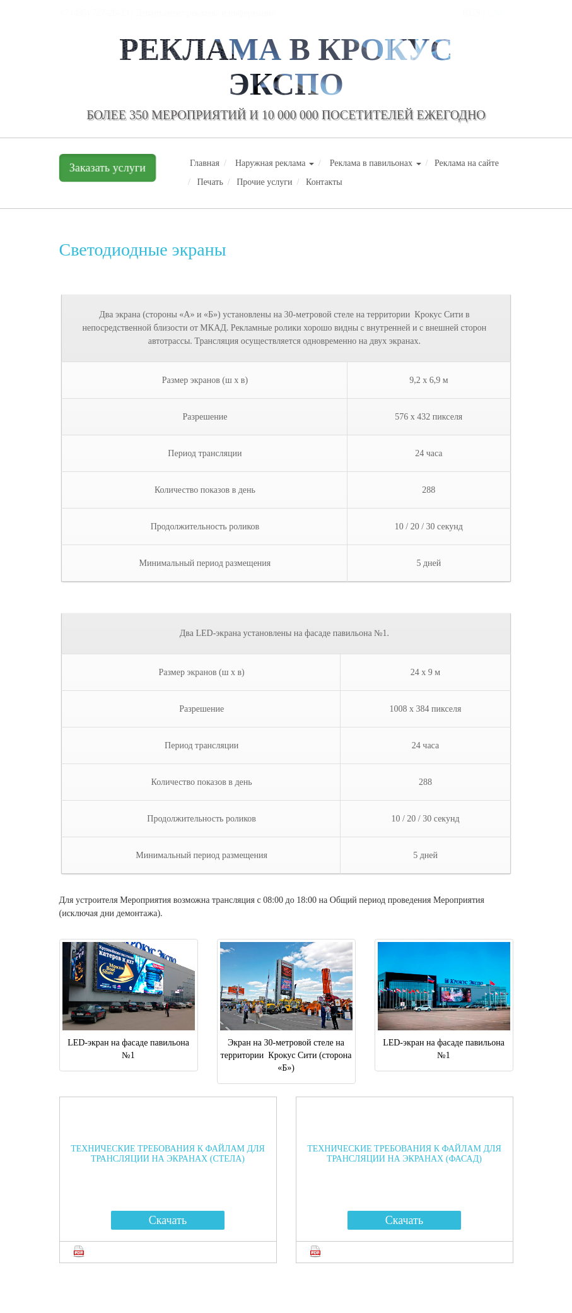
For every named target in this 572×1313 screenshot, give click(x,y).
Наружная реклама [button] (274, 163)
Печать (210, 182)
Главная (204, 163)
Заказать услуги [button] (107, 168)
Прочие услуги (264, 182)
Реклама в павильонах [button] (375, 163)
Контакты (324, 182)
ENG (497, 13)
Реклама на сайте (467, 163)
